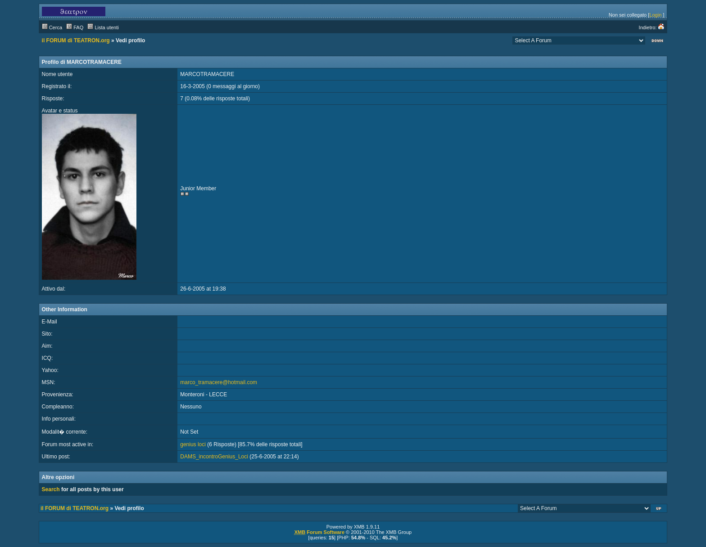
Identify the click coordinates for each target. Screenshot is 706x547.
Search (51, 489)
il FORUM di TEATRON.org (76, 40)
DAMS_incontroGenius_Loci (214, 456)
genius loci (193, 444)
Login (655, 15)
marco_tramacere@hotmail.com (218, 382)
